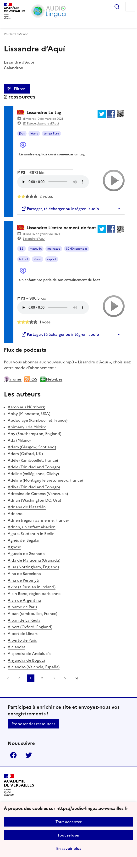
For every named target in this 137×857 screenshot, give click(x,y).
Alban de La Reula (24, 620)
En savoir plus (68, 848)
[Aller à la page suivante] (65, 678)
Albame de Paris (22, 607)
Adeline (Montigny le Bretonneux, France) (45, 480)
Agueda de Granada (26, 553)
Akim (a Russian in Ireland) (31, 587)
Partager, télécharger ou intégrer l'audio (60, 209)
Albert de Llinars (23, 633)
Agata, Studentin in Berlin (31, 533)
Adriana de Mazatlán (27, 507)
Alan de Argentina (24, 600)
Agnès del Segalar (24, 540)
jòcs (22, 133)
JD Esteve (29, 123)
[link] (19, 678)
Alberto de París (22, 640)
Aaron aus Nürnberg (26, 407)
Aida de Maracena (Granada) (34, 560)
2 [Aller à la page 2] (42, 678)
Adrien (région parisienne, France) (38, 520)
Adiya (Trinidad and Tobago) (34, 487)
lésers (34, 133)
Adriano (15, 513)
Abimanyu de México (27, 427)
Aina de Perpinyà (23, 580)
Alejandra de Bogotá (26, 660)
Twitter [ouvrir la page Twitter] (28, 755)
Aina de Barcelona (24, 573)
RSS (30, 379)
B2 (21, 249)
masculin (36, 249)
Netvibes (51, 379)
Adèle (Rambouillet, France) (33, 460)
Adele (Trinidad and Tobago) (34, 467)
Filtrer (20, 89)
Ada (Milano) (19, 440)
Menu (130, 6)
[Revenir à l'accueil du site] (19, 785)
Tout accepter (68, 822)
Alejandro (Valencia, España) (34, 667)
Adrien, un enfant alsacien (31, 527)
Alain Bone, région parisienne (34, 593)
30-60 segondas (76, 249)
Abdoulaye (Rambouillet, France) (37, 420)
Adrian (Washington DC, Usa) (34, 500)
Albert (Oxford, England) (30, 627)
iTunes (13, 379)
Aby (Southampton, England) (34, 433)
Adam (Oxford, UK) (25, 453)
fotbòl (23, 259)
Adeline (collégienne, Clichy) (33, 473)
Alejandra (16, 647)
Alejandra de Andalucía (29, 653)
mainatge (53, 249)
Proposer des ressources (33, 724)
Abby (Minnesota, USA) (29, 413)
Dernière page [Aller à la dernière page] (76, 678)
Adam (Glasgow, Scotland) (32, 447)
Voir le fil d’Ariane (16, 34)
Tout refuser (68, 835)
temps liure (51, 133)
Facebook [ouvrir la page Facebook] (13, 755)
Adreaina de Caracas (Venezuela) (38, 493)
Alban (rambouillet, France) (32, 613)
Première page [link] (7, 678)
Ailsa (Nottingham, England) (33, 567)
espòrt (51, 259)
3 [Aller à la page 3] (54, 678)
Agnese (14, 547)
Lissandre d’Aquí (48, 123)
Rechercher (117, 6)
